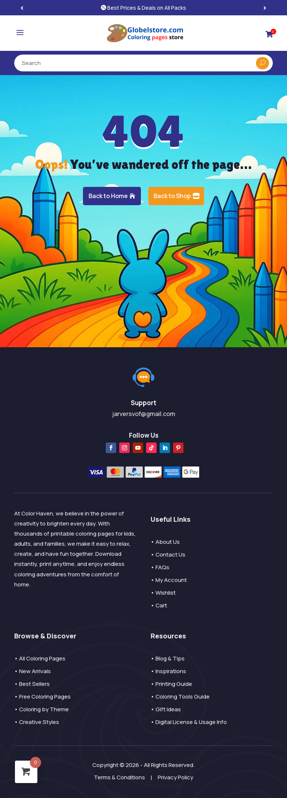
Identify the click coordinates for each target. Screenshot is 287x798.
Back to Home (108, 196)
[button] (265, 7)
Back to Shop (172, 196)
